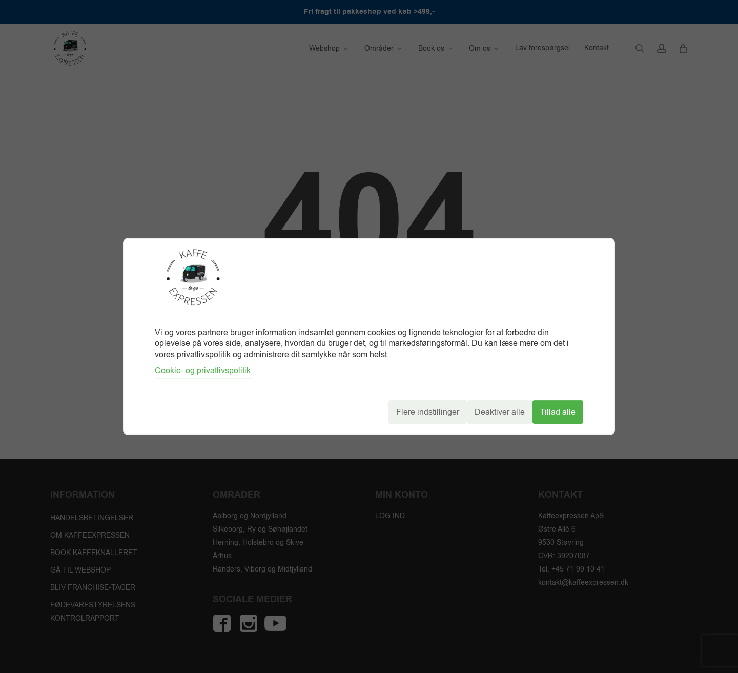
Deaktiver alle (500, 412)
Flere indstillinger (427, 412)
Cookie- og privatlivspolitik (203, 370)
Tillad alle (558, 412)
